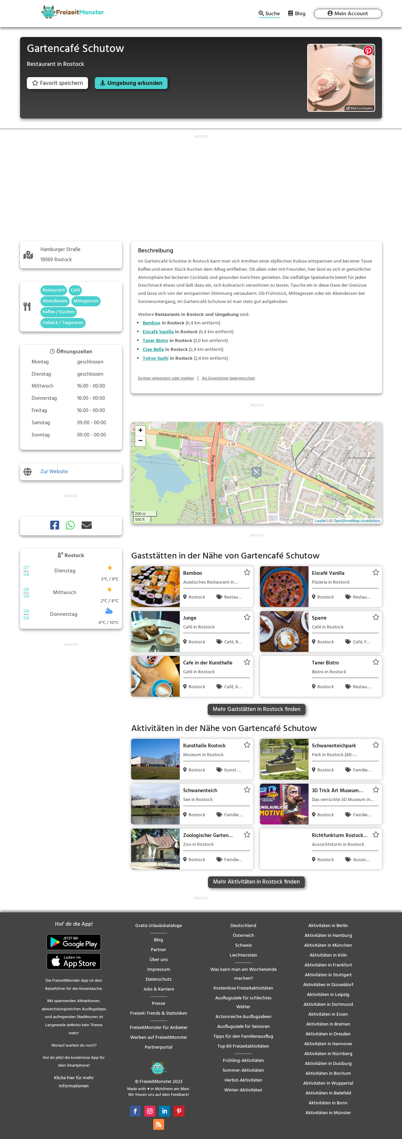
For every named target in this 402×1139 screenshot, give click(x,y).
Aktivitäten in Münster (328, 1113)
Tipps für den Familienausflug (243, 1036)
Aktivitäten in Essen (328, 1014)
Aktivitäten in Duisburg (328, 1064)
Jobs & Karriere (158, 989)
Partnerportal (158, 1047)
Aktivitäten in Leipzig (328, 995)
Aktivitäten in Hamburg (328, 936)
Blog (300, 13)
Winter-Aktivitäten (243, 1090)
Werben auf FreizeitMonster (158, 1038)
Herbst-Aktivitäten (243, 1080)
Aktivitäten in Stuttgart (328, 975)
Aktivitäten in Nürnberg (328, 1054)
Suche (272, 14)
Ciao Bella (153, 350)
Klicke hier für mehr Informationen (74, 1082)
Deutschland (243, 926)
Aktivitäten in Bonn (328, 1103)
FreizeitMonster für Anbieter (159, 1028)
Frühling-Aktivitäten (243, 1061)
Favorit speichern (57, 83)
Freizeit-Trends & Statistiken (158, 1013)
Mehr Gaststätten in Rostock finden (256, 709)
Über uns (159, 960)
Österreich (243, 936)
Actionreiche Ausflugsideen (243, 1017)
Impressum (158, 970)
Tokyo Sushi (156, 358)
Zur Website (54, 472)
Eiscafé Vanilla (158, 332)
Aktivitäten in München (328, 945)
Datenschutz (159, 979)
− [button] (140, 441)
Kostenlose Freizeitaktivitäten (243, 988)
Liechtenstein (243, 955)
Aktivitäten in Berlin (328, 926)
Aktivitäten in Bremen (328, 1024)
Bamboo (151, 323)
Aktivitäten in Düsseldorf (328, 985)
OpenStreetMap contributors (356, 521)
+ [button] (140, 431)
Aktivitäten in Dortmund (328, 1005)
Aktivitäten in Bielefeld (328, 1093)
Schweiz (243, 945)
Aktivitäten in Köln (328, 955)
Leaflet (320, 521)
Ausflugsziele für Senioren (243, 1027)
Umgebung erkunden (134, 83)
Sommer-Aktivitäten (243, 1070)
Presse (158, 1004)
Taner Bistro (155, 341)
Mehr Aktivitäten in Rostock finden (256, 882)
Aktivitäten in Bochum (328, 1074)
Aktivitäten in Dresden (328, 1034)
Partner (158, 950)
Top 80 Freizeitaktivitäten (243, 1046)
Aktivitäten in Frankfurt (328, 965)
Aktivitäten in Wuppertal (328, 1083)
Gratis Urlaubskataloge (158, 926)
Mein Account (351, 14)
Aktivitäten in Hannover (328, 1044)
